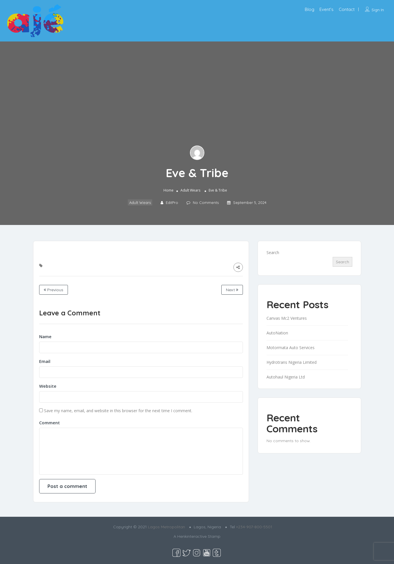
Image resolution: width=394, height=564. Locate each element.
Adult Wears (190, 190)
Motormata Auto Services (291, 347)
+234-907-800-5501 (254, 526)
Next (232, 289)
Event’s (326, 9)
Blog (309, 9)
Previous (53, 289)
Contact (347, 9)
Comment (49, 422)
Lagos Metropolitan (166, 526)
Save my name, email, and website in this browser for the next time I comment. (118, 410)
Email (44, 361)
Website (47, 386)
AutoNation (277, 333)
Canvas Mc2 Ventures (287, 318)
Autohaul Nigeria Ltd (286, 377)
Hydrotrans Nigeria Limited (292, 362)
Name (45, 336)
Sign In (378, 9)
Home (168, 190)
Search (273, 252)
